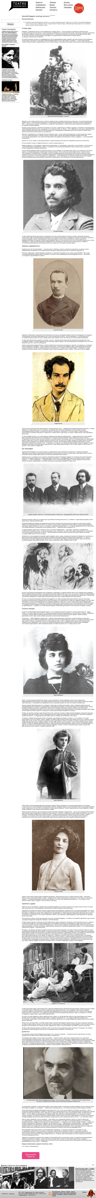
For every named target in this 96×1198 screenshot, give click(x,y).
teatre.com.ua (29, 1192)
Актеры (67, 2)
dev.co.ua (11, 1193)
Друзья (54, 1195)
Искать (10, 24)
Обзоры (53, 2)
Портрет (53, 7)
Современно (41, 5)
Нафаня (84, 1192)
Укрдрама (68, 7)
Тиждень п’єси (72, 1194)
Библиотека (40, 7)
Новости (39, 2)
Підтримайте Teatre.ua (30, 1155)
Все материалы (56, 1191)
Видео (52, 5)
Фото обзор (68, 5)
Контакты (53, 10)
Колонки (39, 10)
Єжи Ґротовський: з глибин (84, 1169)
